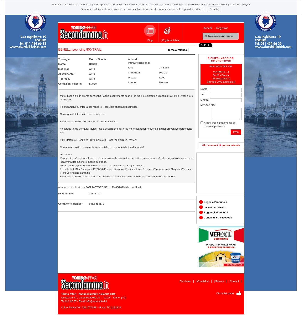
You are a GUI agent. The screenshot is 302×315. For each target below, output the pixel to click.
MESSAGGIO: (208, 105)
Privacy (219, 281)
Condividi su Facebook (218, 217)
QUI (247, 4)
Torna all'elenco (177, 49)
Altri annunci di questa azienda (221, 145)
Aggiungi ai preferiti (216, 212)
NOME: (204, 89)
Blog (150, 33)
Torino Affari (68, 293)
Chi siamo (185, 281)
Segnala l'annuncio (215, 202)
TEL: (203, 94)
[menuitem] (209, 28)
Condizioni (203, 281)
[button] (221, 36)
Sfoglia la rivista (170, 33)
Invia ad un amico (214, 207)
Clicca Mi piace (225, 293)
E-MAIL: (204, 99)
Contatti (234, 281)
